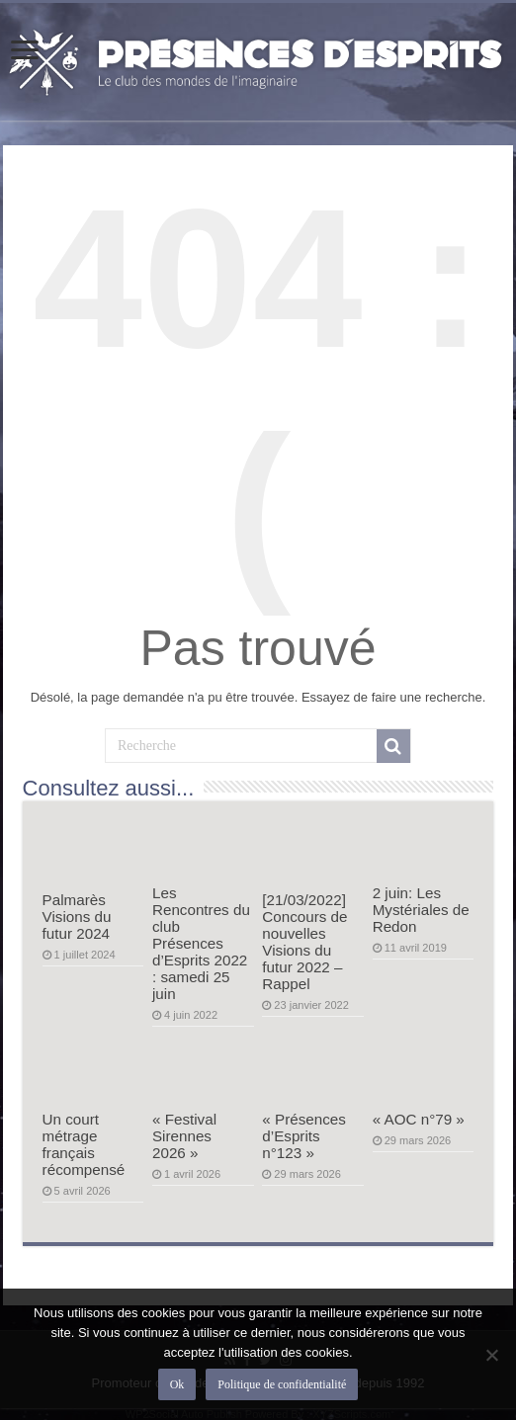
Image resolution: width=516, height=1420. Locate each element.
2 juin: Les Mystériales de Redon (421, 909)
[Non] (491, 1355)
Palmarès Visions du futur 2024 (77, 916)
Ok (177, 1384)
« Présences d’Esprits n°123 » (304, 1136)
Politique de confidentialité (281, 1384)
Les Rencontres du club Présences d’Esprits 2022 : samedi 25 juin (201, 943)
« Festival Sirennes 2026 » (184, 1136)
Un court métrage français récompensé (84, 1144)
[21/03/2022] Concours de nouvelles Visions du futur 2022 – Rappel (304, 941)
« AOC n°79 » (419, 1119)
